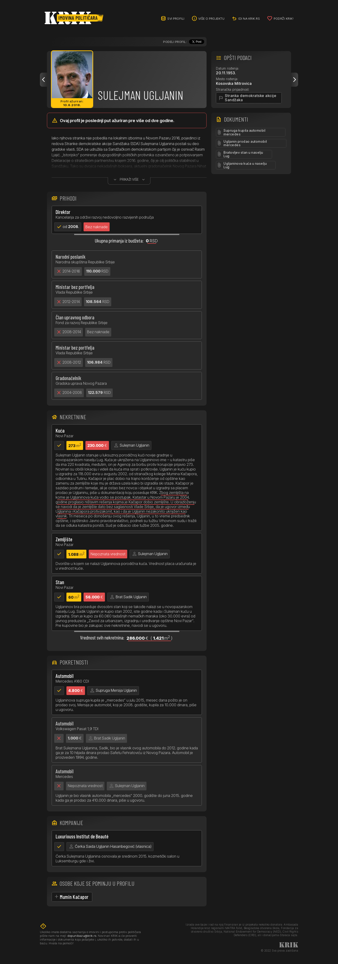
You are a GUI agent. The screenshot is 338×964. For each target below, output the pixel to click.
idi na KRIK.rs (249, 18)
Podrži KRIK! (283, 18)
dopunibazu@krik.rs (82, 936)
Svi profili (175, 18)
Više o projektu (211, 18)
